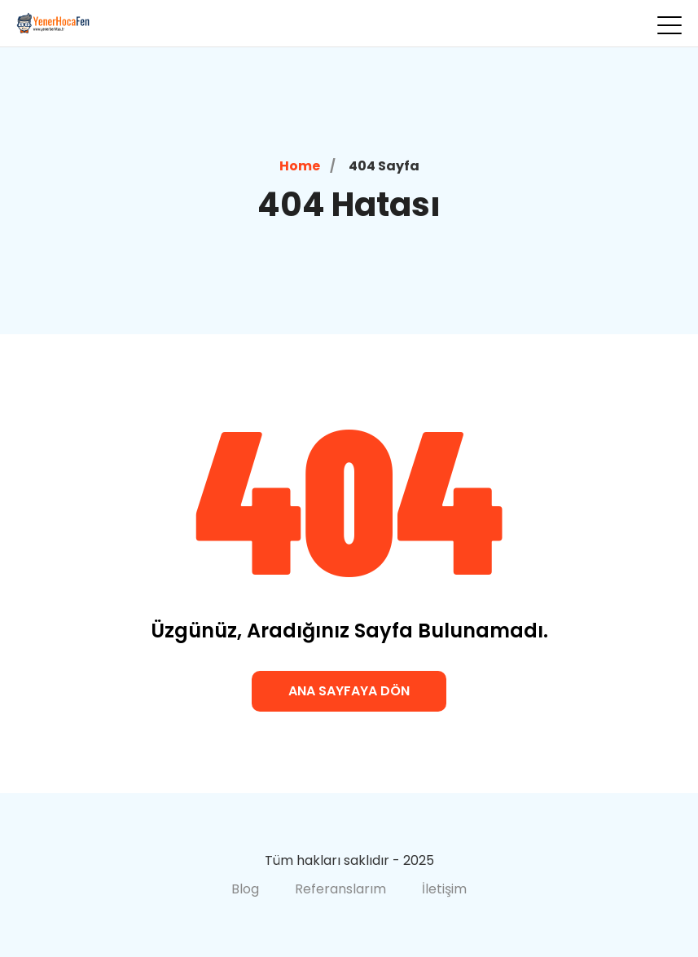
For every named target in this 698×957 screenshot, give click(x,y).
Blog (245, 889)
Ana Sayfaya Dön (349, 690)
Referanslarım (340, 889)
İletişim (444, 889)
